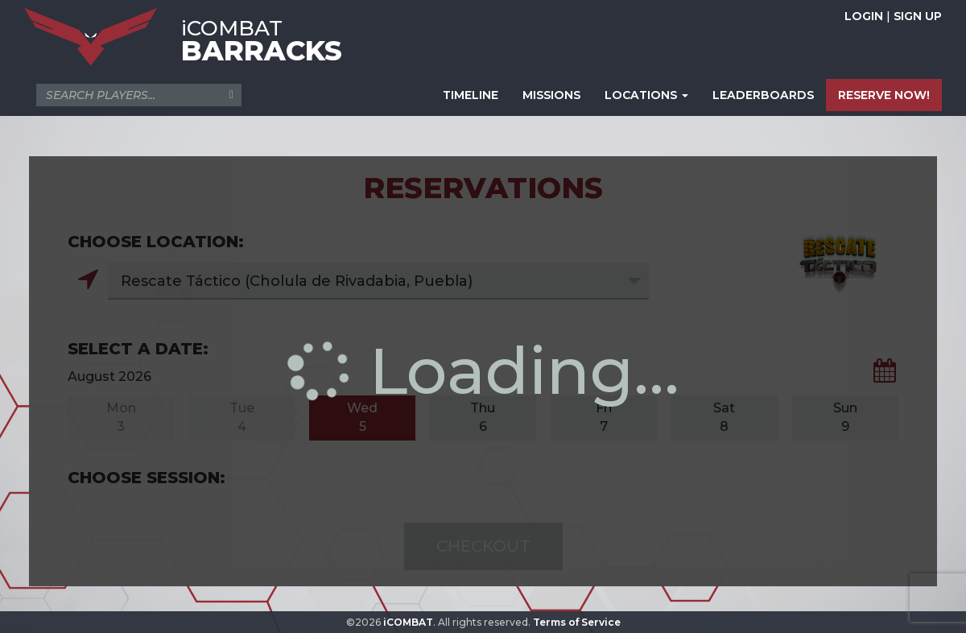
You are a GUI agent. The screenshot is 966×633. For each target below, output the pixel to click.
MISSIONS (551, 95)
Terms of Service (577, 622)
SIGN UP (918, 16)
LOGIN (863, 16)
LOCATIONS (646, 95)
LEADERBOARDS (763, 95)
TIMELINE (470, 95)
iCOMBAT (408, 622)
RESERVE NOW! (884, 95)
